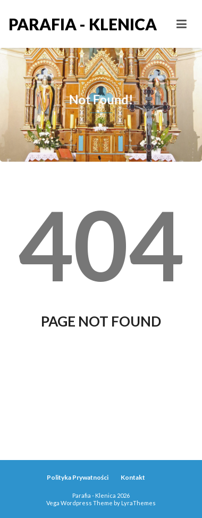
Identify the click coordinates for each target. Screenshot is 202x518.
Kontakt (133, 477)
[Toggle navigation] (181, 24)
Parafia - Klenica (55, 24)
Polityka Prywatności (77, 477)
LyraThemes (138, 502)
